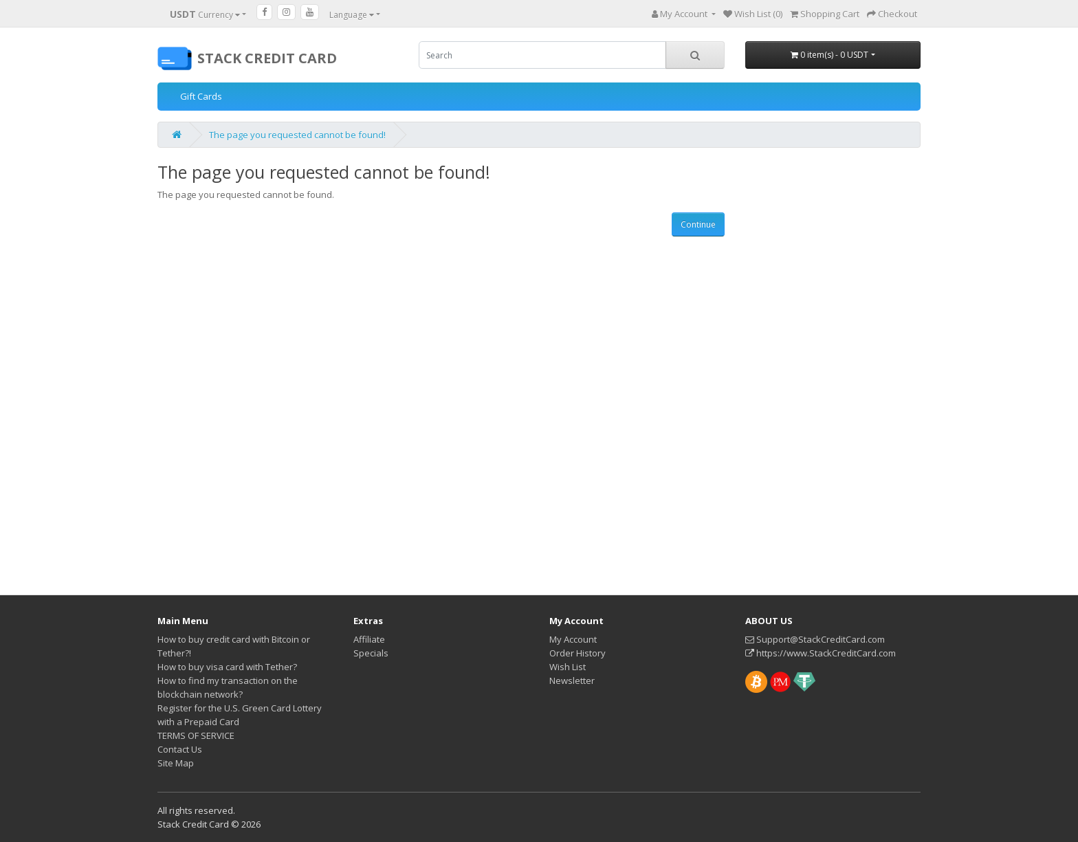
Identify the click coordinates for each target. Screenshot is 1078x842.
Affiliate (369, 639)
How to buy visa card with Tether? (227, 667)
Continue (698, 224)
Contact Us (179, 749)
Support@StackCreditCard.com (815, 639)
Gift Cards (201, 96)
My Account (573, 639)
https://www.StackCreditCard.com (820, 653)
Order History (577, 653)
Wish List (567, 667)
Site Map (175, 763)
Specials (370, 653)
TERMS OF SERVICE (195, 735)
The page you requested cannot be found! (297, 135)
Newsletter (572, 680)
